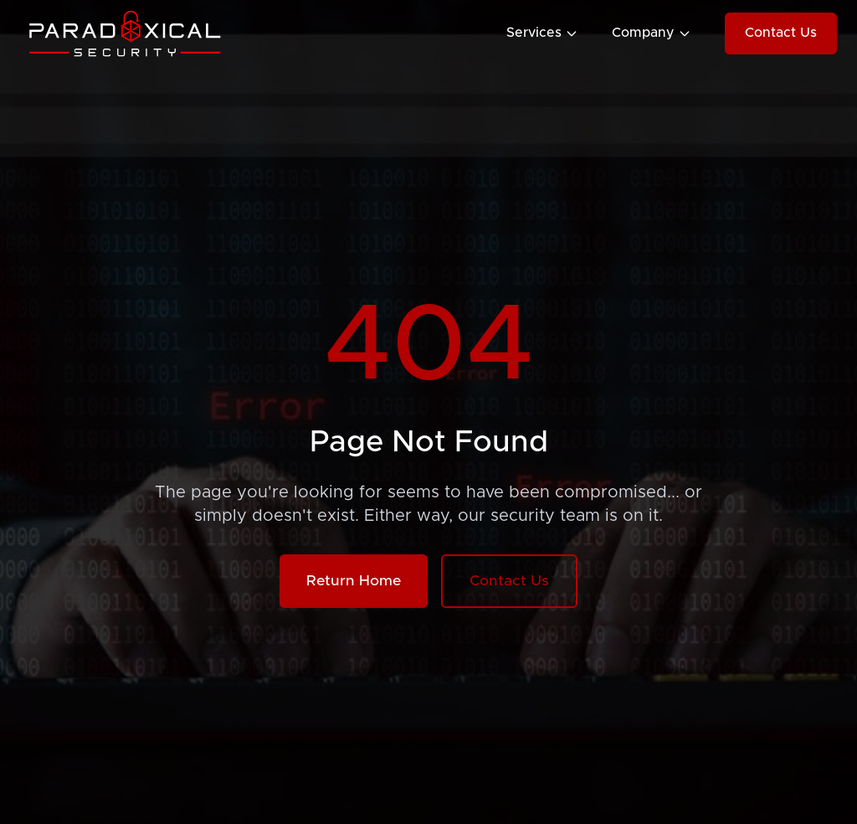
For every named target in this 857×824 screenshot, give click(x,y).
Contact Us (781, 32)
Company (651, 33)
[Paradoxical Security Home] (129, 33)
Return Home (353, 581)
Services (542, 33)
